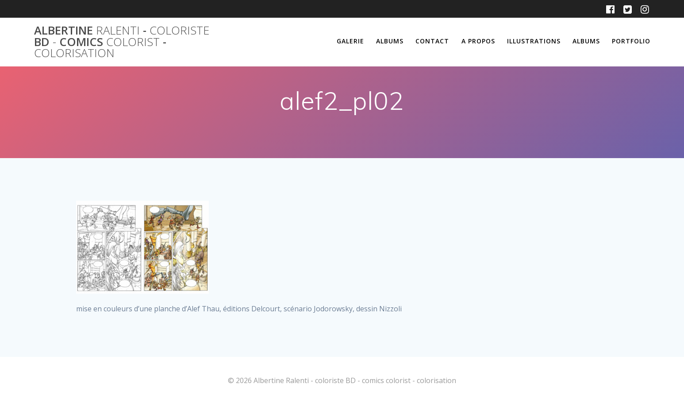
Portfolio (631, 41)
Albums (389, 41)
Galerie (350, 41)
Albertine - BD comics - (121, 42)
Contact (432, 41)
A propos (478, 41)
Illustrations (534, 41)
